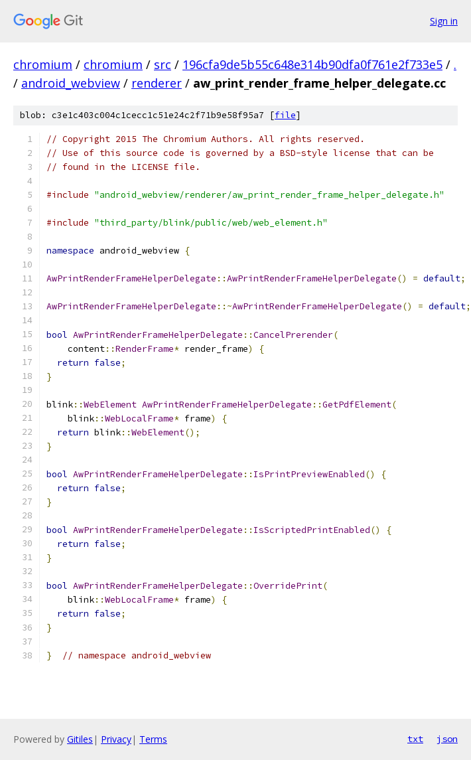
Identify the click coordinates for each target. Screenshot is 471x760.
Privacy (116, 739)
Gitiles (80, 739)
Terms (153, 739)
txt (415, 739)
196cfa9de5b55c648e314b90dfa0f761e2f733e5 (312, 64)
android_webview (70, 83)
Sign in (444, 21)
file (285, 115)
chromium (42, 64)
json (447, 739)
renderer (156, 83)
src (162, 64)
